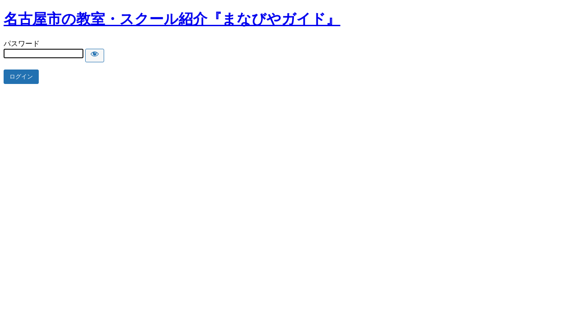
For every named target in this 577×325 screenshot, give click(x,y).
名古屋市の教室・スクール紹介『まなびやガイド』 (172, 19)
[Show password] (94, 55)
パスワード (22, 43)
